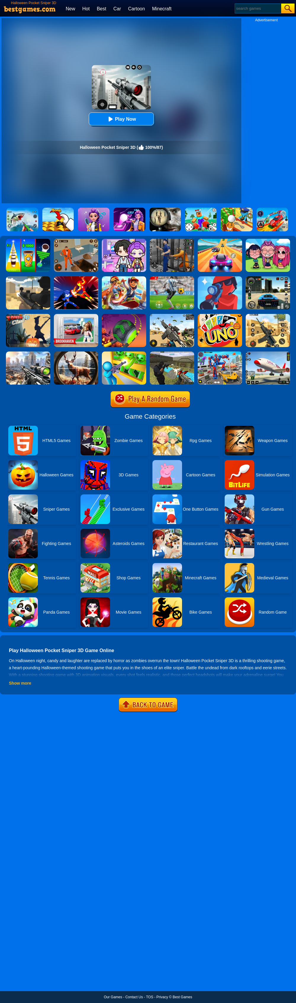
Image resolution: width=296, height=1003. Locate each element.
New (70, 8)
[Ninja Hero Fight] (76, 278)
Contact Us (134, 997)
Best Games (182, 997)
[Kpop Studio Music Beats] (268, 241)
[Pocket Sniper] (220, 278)
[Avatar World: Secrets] (124, 241)
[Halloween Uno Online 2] (220, 316)
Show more (20, 683)
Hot (86, 8)
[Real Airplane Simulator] (268, 353)
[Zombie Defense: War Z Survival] (124, 353)
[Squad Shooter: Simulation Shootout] (172, 316)
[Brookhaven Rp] (76, 316)
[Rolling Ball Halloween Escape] (124, 316)
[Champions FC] (172, 278)
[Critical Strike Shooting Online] (268, 316)
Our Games (113, 997)
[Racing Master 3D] (220, 241)
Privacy (162, 997)
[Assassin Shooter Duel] (28, 353)
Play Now (121, 119)
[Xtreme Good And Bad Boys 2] (172, 353)
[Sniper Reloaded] (28, 278)
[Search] (258, 8)
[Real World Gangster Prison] (172, 241)
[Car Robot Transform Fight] (220, 353)
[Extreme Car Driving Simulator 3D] (268, 278)
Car (117, 8)
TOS (149, 997)
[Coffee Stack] (28, 241)
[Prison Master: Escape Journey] (76, 241)
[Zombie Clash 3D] (28, 316)
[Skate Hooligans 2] (124, 278)
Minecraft (162, 8)
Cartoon (136, 8)
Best (101, 8)
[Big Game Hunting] (76, 353)
